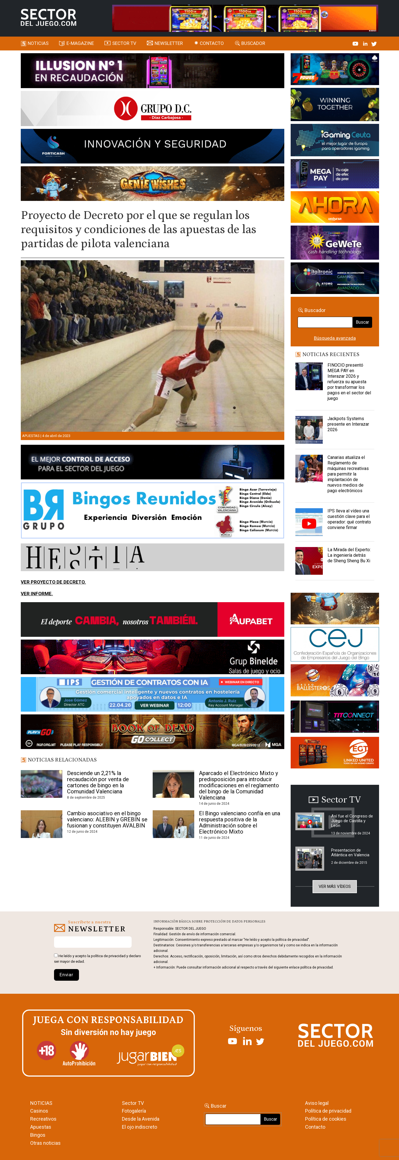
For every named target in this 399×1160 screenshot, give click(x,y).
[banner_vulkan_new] (152, 463)
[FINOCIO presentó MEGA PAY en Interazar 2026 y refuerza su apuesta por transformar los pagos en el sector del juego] (309, 376)
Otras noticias (45, 1143)
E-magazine (80, 43)
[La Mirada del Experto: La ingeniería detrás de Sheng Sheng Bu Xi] (309, 561)
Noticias (38, 43)
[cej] (335, 645)
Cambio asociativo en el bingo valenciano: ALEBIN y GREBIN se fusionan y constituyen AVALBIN (107, 819)
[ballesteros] (335, 682)
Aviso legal (317, 1103)
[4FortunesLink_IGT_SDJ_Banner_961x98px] (245, 18)
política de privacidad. (317, 967)
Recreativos (43, 1119)
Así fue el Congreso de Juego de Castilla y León (352, 821)
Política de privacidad (328, 1111)
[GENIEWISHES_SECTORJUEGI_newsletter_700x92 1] (152, 184)
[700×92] (152, 732)
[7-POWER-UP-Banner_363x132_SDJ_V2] (335, 70)
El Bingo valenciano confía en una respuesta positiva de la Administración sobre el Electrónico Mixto (239, 822)
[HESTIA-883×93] (152, 558)
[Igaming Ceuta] (335, 141)
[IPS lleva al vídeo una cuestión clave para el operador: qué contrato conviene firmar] (309, 522)
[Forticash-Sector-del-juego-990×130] (152, 147)
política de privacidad (108, 956)
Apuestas (31, 436)
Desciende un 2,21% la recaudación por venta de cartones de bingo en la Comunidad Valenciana (98, 782)
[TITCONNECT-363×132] (335, 717)
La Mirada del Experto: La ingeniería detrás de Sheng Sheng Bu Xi (349, 555)
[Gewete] (335, 243)
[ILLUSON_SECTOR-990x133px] (152, 71)
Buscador (253, 43)
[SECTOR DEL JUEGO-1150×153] (152, 109)
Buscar (362, 322)
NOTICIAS (41, 1103)
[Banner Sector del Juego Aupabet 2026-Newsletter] (152, 620)
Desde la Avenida (140, 1119)
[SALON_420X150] (335, 208)
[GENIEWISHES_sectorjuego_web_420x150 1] (335, 609)
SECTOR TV (124, 43)
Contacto (212, 43)
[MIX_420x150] (335, 753)
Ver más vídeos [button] (335, 886)
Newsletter (169, 43)
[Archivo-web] (335, 279)
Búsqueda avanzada (335, 338)
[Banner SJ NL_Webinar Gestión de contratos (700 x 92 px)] (152, 695)
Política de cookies (325, 1119)
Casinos (39, 1111)
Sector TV (133, 1103)
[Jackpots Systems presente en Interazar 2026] (309, 430)
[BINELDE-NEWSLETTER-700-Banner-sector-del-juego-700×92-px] (152, 658)
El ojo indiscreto (139, 1127)
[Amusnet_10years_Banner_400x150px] (335, 105)
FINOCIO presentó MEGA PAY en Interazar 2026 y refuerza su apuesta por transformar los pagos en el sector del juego (349, 381)
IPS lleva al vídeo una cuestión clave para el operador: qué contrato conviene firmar (349, 519)
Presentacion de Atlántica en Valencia (350, 852)
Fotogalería (134, 1111)
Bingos (37, 1135)
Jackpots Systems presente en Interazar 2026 (348, 424)
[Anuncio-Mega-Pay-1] (335, 174)
